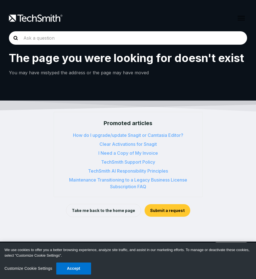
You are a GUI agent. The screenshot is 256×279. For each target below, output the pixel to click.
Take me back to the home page (103, 210)
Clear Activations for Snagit (128, 144)
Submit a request (167, 210)
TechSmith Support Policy (128, 162)
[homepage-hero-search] (128, 38)
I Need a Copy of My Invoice (128, 153)
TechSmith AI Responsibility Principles (128, 171)
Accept (73, 268)
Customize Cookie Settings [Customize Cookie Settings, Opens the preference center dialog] (28, 268)
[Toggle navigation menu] (241, 18)
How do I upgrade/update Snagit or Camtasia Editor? (128, 135)
